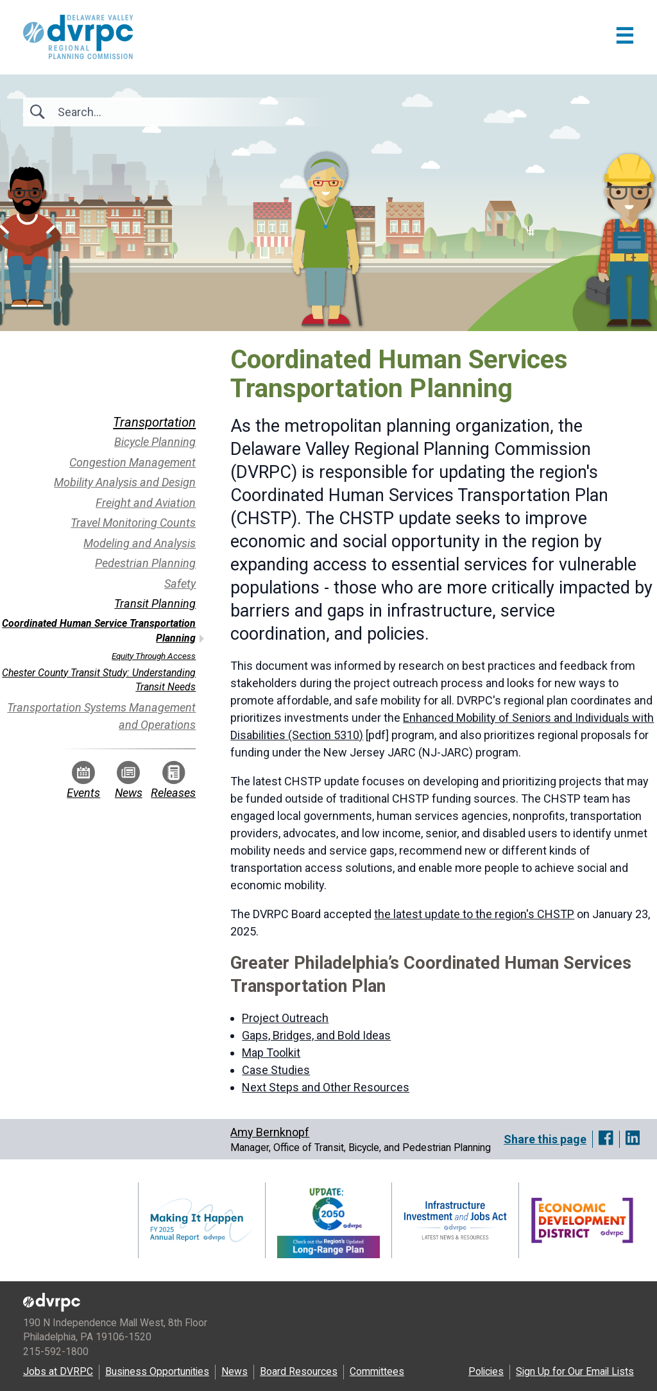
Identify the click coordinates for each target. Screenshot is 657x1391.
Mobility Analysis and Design (125, 482)
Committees (377, 1371)
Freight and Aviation (146, 502)
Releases (173, 780)
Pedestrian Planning (145, 563)
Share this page (545, 1139)
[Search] (127, 112)
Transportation (154, 422)
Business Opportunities (157, 1371)
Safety (180, 583)
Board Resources (298, 1371)
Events (83, 780)
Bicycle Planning (155, 441)
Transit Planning (155, 603)
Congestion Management (132, 462)
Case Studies (276, 1070)
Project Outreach (285, 1018)
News (128, 780)
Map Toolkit (271, 1052)
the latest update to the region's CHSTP (474, 914)
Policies (486, 1371)
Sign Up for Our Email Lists (575, 1371)
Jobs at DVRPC (58, 1371)
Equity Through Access (154, 656)
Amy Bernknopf (269, 1132)
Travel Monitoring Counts (133, 522)
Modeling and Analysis (139, 543)
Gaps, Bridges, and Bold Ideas (316, 1035)
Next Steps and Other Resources (325, 1087)
